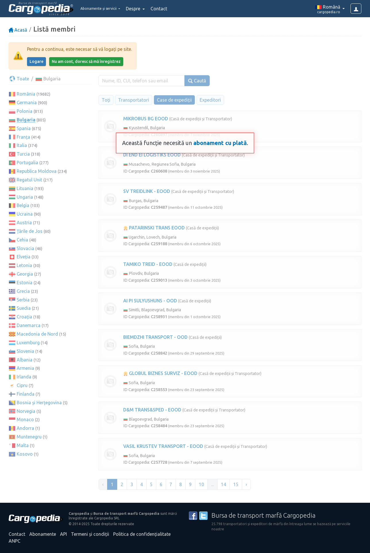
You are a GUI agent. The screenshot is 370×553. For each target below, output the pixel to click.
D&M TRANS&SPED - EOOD (152, 409)
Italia (22, 145)
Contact (171, 8)
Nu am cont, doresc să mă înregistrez (86, 61)
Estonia (24, 282)
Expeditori (210, 100)
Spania (24, 128)
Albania (24, 359)
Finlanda (25, 394)
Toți (106, 100)
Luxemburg (28, 342)
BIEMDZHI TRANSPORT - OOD (155, 337)
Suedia (24, 308)
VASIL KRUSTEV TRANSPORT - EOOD (163, 446)
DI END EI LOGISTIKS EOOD (152, 154)
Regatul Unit (29, 179)
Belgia (23, 205)
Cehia (22, 239)
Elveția (23, 256)
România (26, 93)
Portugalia (27, 162)
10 (201, 484)
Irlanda (24, 376)
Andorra (25, 428)
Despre (146, 8)
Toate (19, 78)
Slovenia (25, 351)
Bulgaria (26, 119)
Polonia (24, 111)
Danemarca (29, 325)
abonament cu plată (220, 143)
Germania (27, 102)
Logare (36, 61)
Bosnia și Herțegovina (39, 402)
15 (235, 484)
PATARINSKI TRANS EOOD (154, 227)
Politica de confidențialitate (142, 534)
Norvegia (26, 411)
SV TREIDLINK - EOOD (146, 191)
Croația (24, 316)
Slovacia (25, 248)
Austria (24, 222)
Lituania (25, 188)
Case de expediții (174, 100)
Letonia (24, 265)
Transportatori (133, 100)
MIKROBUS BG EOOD (145, 118)
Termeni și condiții (90, 534)
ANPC (14, 541)
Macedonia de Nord (37, 334)
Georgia (25, 273)
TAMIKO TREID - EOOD (147, 264)
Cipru (22, 385)
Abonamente (42, 534)
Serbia (23, 299)
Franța (23, 137)
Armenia (25, 368)
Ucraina (25, 213)
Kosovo (25, 454)
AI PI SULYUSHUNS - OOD (150, 300)
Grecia (23, 291)
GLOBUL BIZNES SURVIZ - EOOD (160, 373)
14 (223, 484)
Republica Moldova (37, 171)
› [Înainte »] (246, 484)
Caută (197, 81)
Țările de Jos (30, 231)
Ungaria (25, 197)
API (63, 534)
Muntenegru (29, 436)
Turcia (23, 153)
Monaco (25, 419)
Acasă (18, 29)
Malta (23, 445)
